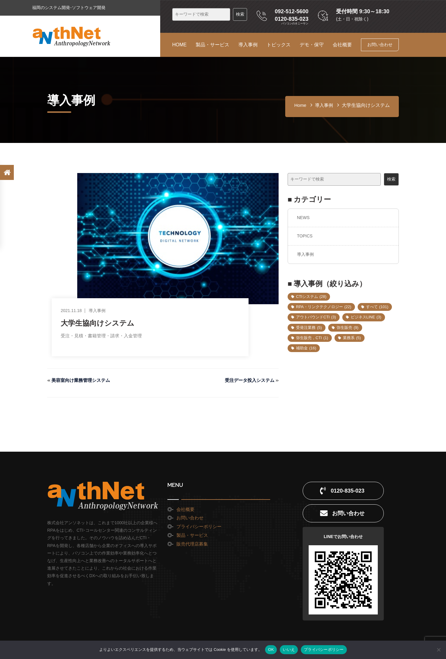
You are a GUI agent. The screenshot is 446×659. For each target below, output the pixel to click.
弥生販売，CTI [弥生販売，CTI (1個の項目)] (312, 338)
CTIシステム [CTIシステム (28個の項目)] (311, 296)
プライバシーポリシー (198, 526)
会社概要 (342, 44)
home (300, 105)
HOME (179, 44)
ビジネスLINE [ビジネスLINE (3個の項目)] (366, 317)
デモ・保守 (312, 44)
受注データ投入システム (247, 380)
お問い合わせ (380, 44)
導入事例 (248, 44)
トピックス (279, 44)
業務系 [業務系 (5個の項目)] (352, 338)
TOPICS (305, 236)
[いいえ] (438, 650)
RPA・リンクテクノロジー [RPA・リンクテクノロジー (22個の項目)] (323, 307)
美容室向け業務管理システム (82, 380)
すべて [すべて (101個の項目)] (377, 307)
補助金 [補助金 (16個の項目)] (306, 348)
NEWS (303, 217)
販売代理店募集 (192, 543)
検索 (391, 179)
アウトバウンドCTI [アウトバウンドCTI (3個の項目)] (316, 317)
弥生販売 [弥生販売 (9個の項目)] (348, 327)
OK (271, 649)
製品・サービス (212, 44)
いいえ (289, 649)
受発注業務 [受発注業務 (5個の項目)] (309, 327)
